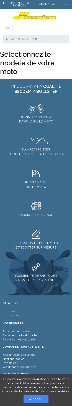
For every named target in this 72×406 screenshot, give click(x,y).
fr (65, 4)
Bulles (21, 39)
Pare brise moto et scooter (19, 339)
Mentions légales (13, 359)
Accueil (10, 39)
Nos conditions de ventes (19, 354)
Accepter (36, 399)
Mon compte (49, 4)
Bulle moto (10, 311)
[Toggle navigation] (8, 27)
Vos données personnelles (19, 367)
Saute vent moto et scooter (20, 335)
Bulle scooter (11, 315)
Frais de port (10, 363)
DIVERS (34, 39)
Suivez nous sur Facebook (19, 4)
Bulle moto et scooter (16, 331)
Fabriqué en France (36, 215)
